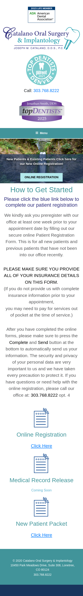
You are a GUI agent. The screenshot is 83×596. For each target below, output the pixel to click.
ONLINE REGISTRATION (41, 177)
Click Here (41, 446)
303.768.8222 (46, 90)
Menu (41, 133)
